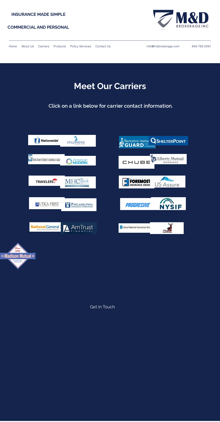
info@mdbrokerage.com (163, 46)
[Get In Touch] (102, 307)
